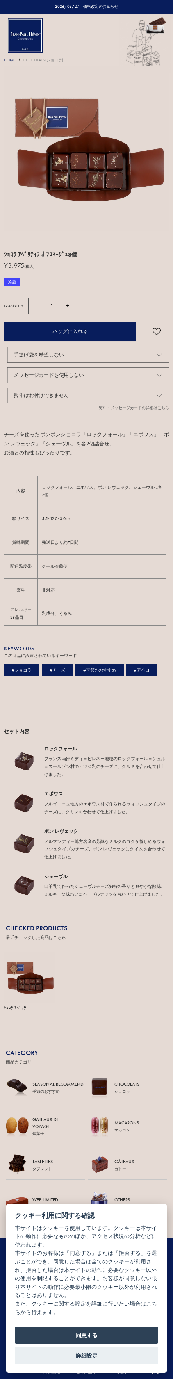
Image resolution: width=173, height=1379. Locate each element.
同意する (87, 1335)
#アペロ (142, 670)
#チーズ (57, 670)
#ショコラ (22, 670)
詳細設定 (87, 1355)
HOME (9, 59)
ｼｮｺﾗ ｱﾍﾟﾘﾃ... (17, 1007)
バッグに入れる (70, 331)
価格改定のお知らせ (100, 6)
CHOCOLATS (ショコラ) (43, 59)
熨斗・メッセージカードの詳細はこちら (134, 408)
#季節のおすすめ (99, 670)
